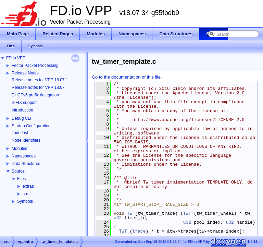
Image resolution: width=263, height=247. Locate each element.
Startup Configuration (31, 126)
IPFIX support (24, 102)
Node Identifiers (26, 140)
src (25, 193)
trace (139, 231)
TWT (187, 213)
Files (21, 178)
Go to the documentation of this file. (127, 77)
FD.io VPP (15, 58)
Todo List (20, 132)
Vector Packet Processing (35, 65)
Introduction (22, 110)
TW (130, 213)
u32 (118, 218)
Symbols (25, 201)
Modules (19, 148)
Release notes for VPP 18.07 (38, 87)
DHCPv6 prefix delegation (35, 95)
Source (18, 171)
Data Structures (26, 163)
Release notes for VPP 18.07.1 (40, 80)
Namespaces (24, 156)
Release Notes (25, 73)
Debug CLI (21, 118)
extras (28, 186)
